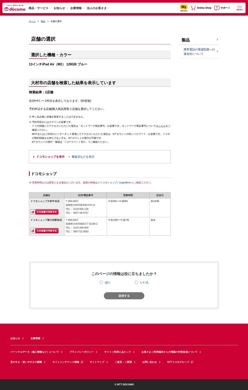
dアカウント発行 (75, 142)
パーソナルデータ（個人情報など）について (34, 352)
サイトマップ (97, 362)
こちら (162, 125)
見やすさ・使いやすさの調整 (26, 362)
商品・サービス (38, 8)
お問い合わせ (149, 362)
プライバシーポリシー (81, 352)
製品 (43, 21)
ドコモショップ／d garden (113, 182)
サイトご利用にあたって (117, 352)
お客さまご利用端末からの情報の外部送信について (169, 352)
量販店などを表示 (83, 156)
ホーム (32, 21)
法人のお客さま (97, 8)
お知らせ (59, 8)
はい (108, 282)
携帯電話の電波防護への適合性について (199, 52)
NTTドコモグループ (180, 362)
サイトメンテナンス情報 (68, 362)
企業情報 (76, 8)
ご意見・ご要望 (123, 362)
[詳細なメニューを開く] (239, 8)
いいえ (144, 282)
